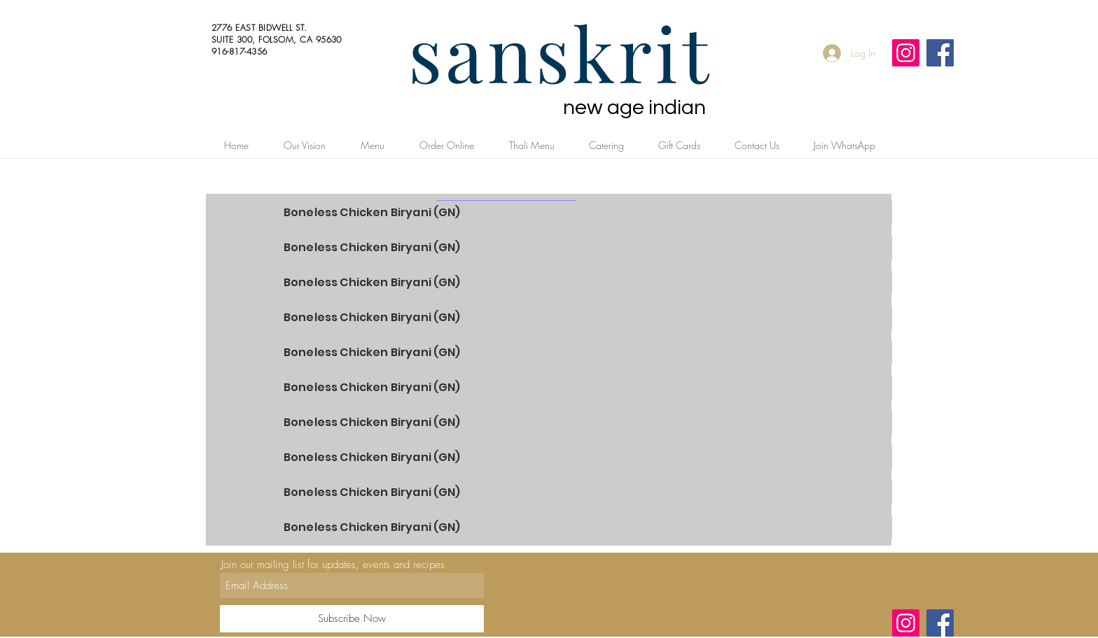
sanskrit (560, 51)
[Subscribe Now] (352, 618)
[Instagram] (905, 52)
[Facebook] (940, 52)
